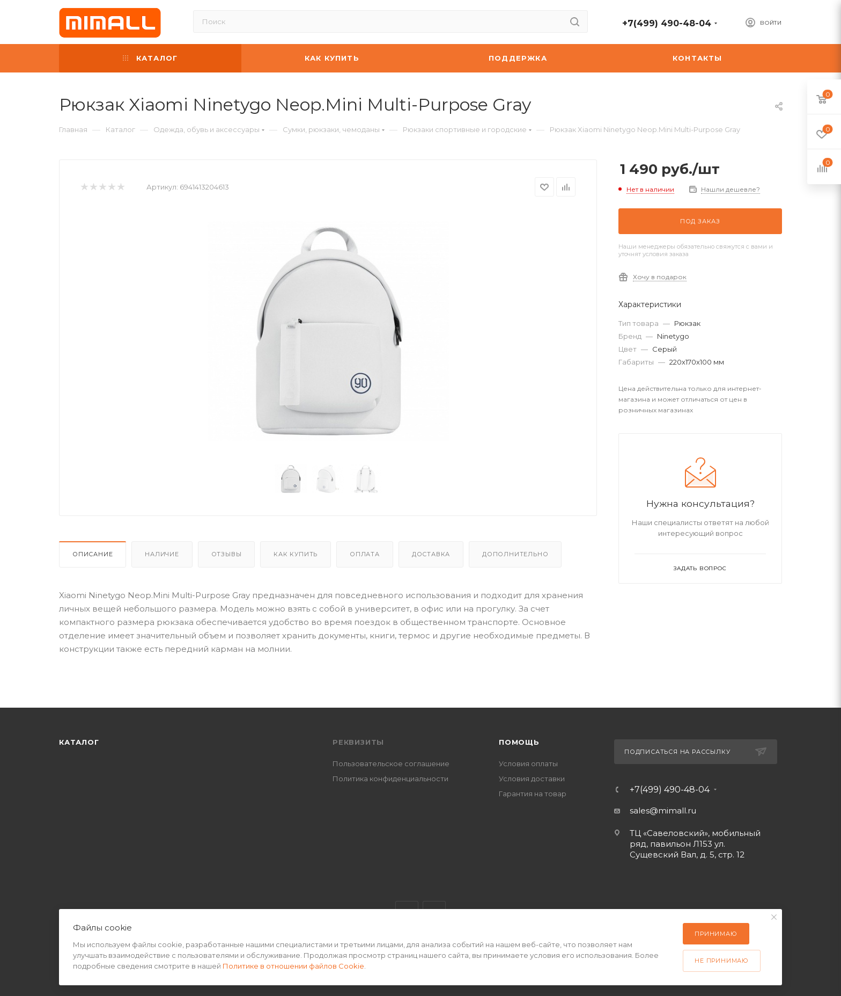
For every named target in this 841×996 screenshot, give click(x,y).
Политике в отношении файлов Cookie (293, 966)
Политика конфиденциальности (390, 778)
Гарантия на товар (532, 793)
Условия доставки (532, 778)
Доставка (431, 554)
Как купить (296, 554)
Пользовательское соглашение (391, 763)
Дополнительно (515, 554)
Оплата (365, 554)
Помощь (519, 742)
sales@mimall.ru (663, 810)
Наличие (162, 554)
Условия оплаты (528, 763)
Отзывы (226, 554)
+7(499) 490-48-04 (666, 23)
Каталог (79, 742)
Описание (92, 554)
